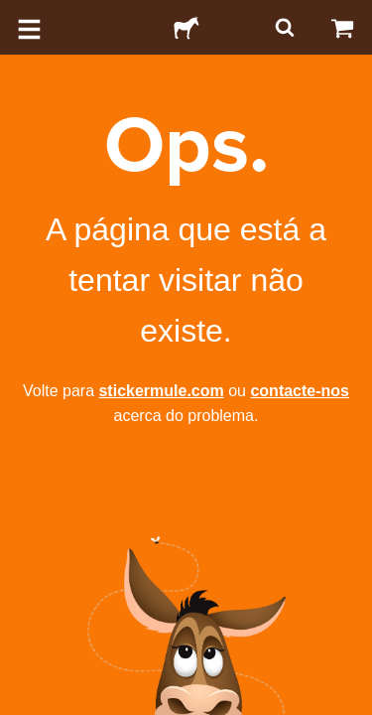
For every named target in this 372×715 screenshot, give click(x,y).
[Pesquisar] (282, 27)
